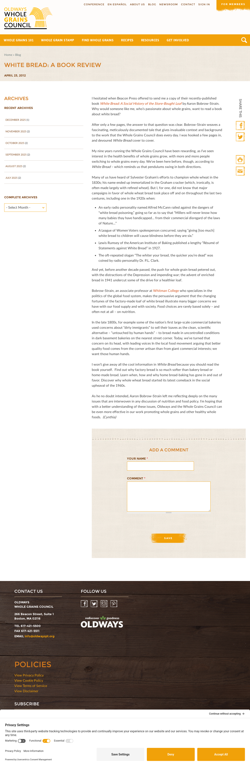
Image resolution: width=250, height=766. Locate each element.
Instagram (104, 604)
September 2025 (16, 154)
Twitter (240, 137)
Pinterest (114, 604)
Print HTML (240, 160)
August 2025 (13, 166)
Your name (137, 458)
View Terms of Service (30, 686)
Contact (188, 4)
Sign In (204, 4)
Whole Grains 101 (19, 40)
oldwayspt (102, 622)
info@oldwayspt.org (39, 636)
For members (233, 4)
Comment (136, 478)
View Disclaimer (26, 691)
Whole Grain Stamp (57, 40)
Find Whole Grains (98, 40)
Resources (150, 40)
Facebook (240, 125)
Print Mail (240, 171)
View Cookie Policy (28, 680)
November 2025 (15, 131)
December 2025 (15, 119)
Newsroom (168, 4)
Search (244, 40)
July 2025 (11, 177)
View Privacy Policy (29, 675)
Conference (94, 4)
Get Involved (178, 40)
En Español (117, 4)
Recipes (127, 40)
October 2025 (14, 143)
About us (137, 4)
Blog (152, 4)
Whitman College (166, 290)
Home (8, 54)
